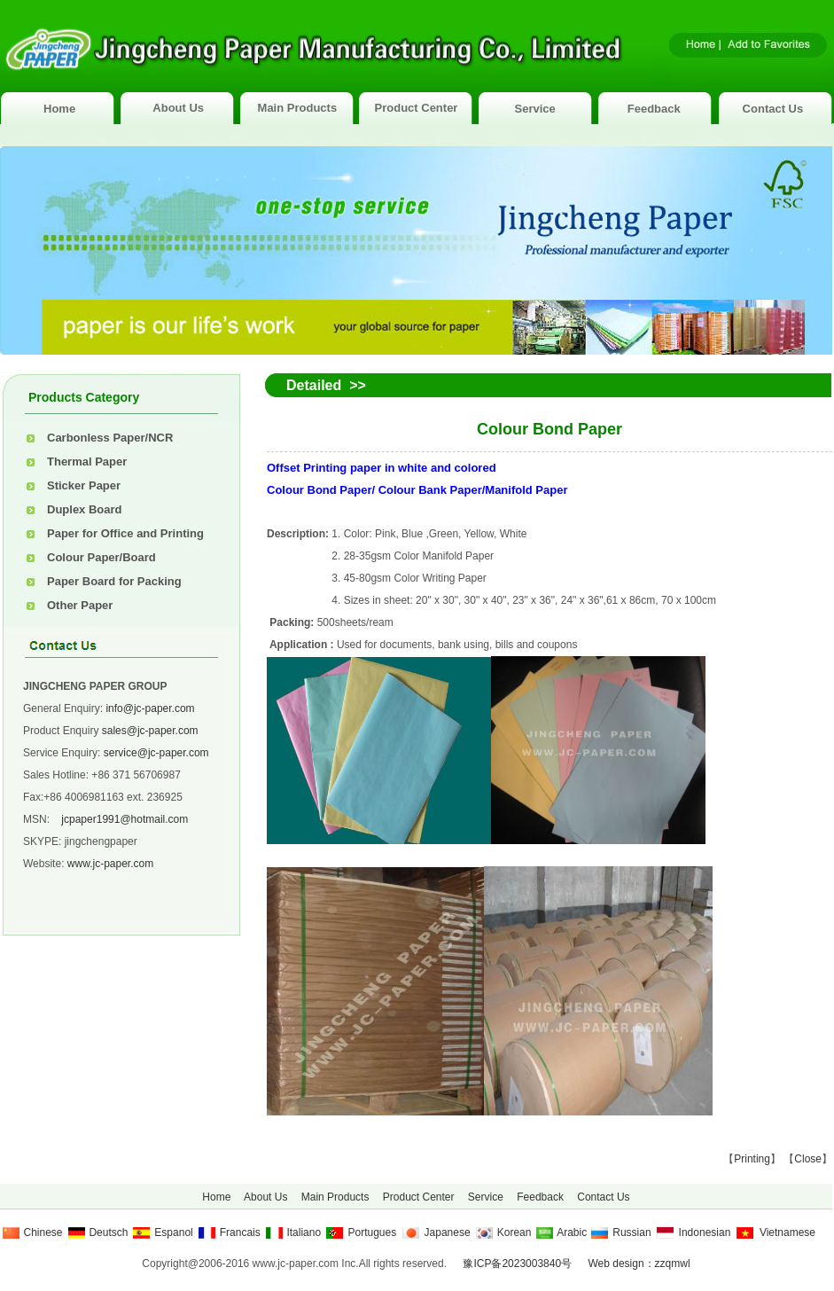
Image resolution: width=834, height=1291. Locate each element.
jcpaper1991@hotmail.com (124, 819)
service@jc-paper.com (156, 753)
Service (535, 108)
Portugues (371, 1232)
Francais (240, 1232)
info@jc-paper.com (149, 708)
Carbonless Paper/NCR (110, 437)
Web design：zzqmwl (639, 1263)
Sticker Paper (84, 485)
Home (59, 108)
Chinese (43, 1232)
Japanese (448, 1232)
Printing (752, 1159)
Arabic (572, 1232)
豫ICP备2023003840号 (517, 1263)
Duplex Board (84, 509)
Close (808, 1159)
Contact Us (773, 108)
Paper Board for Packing (114, 581)
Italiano (303, 1232)
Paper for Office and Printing (125, 533)
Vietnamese (787, 1232)
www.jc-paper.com (110, 863)
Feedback (654, 108)
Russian (631, 1232)
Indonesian (705, 1232)
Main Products (298, 107)
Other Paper (80, 605)
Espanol (173, 1232)
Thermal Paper (87, 461)
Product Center (416, 107)
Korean (514, 1232)
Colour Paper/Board (101, 557)
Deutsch (108, 1232)
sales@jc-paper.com (150, 730)
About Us (178, 107)
